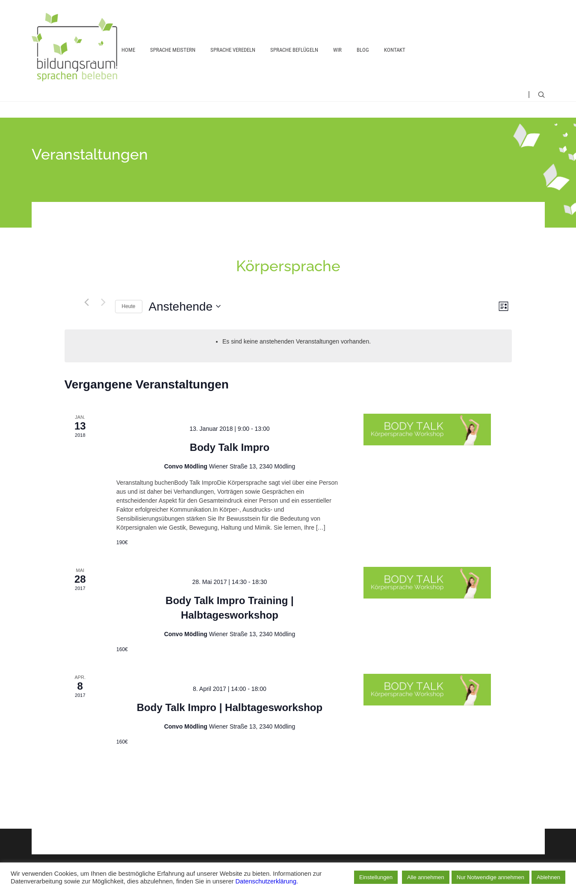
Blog (363, 50)
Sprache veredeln (232, 50)
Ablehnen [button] (548, 877)
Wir (337, 50)
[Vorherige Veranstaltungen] (87, 302)
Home (128, 50)
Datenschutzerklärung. (267, 881)
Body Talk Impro (229, 447)
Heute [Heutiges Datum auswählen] (129, 306)
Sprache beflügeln (294, 50)
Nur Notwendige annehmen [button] (490, 877)
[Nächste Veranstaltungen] (103, 302)
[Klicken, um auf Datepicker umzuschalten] (185, 306)
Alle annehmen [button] (425, 877)
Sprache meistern (172, 50)
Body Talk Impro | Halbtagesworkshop (229, 707)
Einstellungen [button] (376, 877)
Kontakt (394, 50)
